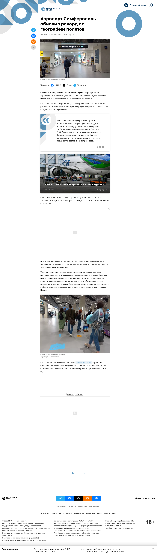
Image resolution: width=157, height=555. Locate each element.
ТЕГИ (114, 514)
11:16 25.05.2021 (45, 34)
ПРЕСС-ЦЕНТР (57, 514)
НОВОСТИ (45, 514)
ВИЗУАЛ (96, 506)
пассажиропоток (83, 362)
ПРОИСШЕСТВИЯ (85, 506)
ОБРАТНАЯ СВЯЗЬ (94, 514)
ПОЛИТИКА (61, 506)
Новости (70, 394)
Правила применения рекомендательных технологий (24, 540)
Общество (79, 394)
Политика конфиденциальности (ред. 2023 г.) (20, 538)
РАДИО (69, 514)
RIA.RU (107, 514)
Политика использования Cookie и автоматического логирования (23, 534)
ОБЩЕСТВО (72, 506)
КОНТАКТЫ (79, 514)
